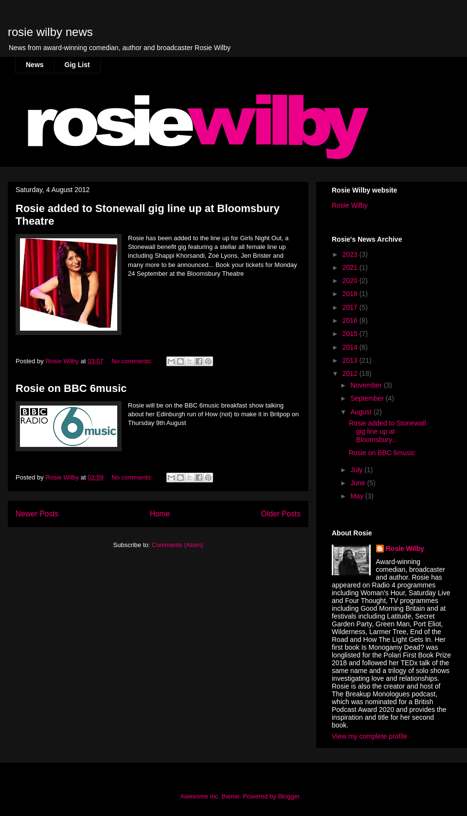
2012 (350, 373)
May (357, 496)
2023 (350, 254)
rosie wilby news (50, 31)
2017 (350, 307)
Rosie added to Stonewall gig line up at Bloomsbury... (387, 431)
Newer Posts (37, 514)
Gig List (77, 65)
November (366, 385)
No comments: (132, 361)
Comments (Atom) (177, 545)
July (357, 470)
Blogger (288, 796)
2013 (350, 360)
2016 (350, 320)
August (361, 412)
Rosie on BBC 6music (71, 388)
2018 (350, 294)
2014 (350, 347)
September (367, 398)
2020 (350, 280)
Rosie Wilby (350, 205)
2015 (350, 333)
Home (160, 514)
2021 (350, 267)
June (358, 483)
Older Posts (281, 514)
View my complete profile (369, 736)
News (35, 65)
